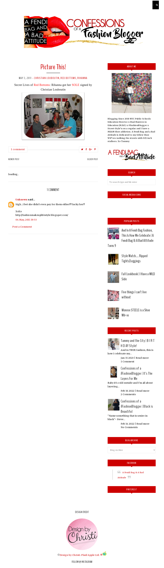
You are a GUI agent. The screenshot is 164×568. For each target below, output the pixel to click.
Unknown (21, 199)
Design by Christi (70, 554)
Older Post (92, 159)
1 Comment (127, 361)
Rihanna (82, 78)
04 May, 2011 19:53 (26, 219)
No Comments (129, 427)
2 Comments (128, 394)
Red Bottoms (68, 78)
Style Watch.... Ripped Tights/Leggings (135, 258)
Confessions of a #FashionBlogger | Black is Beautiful (137, 406)
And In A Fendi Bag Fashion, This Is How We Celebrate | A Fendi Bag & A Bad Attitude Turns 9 (131, 238)
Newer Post (13, 159)
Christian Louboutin (46, 78)
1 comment (18, 149)
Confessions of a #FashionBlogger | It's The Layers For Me (136, 373)
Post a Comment (22, 226)
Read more (142, 357)
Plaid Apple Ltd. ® (91, 554)
